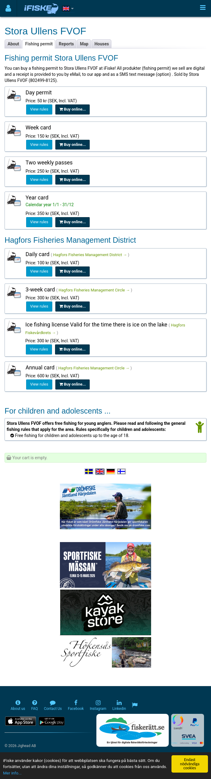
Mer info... (12, 772)
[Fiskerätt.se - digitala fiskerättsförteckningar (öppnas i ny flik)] (132, 730)
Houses (102, 43)
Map (84, 43)
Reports (66, 43)
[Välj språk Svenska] (89, 471)
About (13, 43)
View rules (39, 109)
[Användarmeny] (8, 8)
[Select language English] (100, 471)
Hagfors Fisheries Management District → (90, 254)
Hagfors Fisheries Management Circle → (94, 290)
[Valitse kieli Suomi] (121, 471)
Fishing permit (39, 43)
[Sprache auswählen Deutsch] (111, 471)
